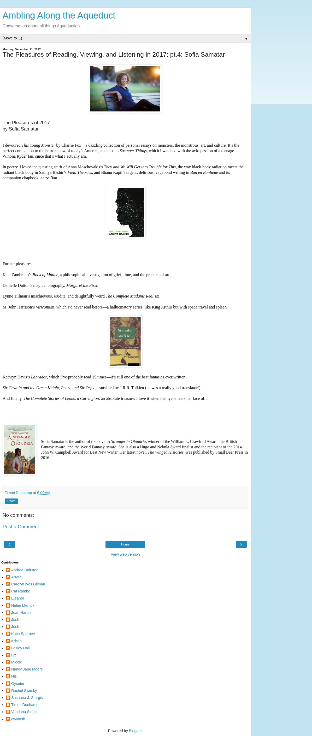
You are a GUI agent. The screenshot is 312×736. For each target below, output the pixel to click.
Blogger (135, 731)
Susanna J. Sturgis (27, 698)
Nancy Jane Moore (27, 669)
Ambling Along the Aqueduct (59, 15)
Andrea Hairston (24, 570)
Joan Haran (21, 612)
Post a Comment (21, 526)
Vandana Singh (24, 712)
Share (11, 501)
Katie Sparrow (23, 634)
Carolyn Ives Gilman (28, 584)
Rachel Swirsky (24, 690)
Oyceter (17, 683)
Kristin (16, 641)
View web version (125, 554)
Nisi (14, 676)
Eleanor (17, 598)
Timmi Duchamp (24, 705)
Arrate (16, 577)
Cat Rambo (20, 591)
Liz (13, 655)
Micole (16, 662)
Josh (15, 620)
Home (125, 544)
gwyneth (18, 719)
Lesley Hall (20, 648)
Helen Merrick (22, 605)
